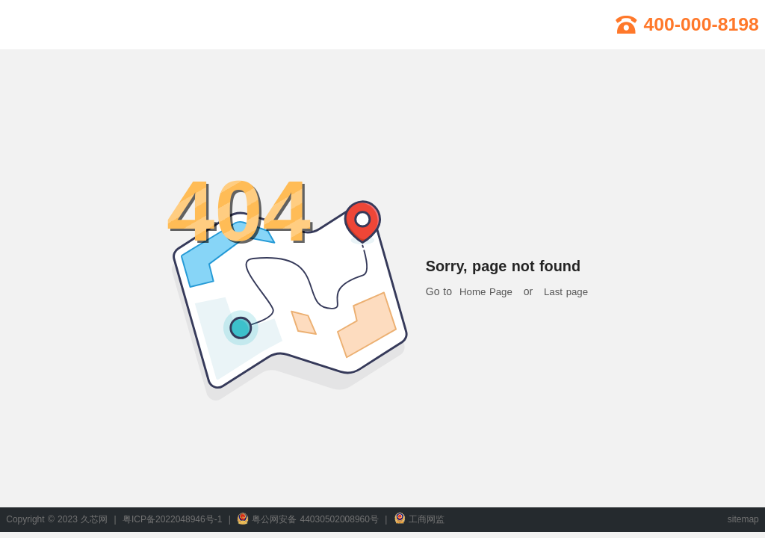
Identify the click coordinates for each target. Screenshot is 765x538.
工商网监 (419, 519)
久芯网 (64, 24)
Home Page (485, 291)
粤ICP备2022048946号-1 (172, 519)
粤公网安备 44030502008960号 (308, 519)
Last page (566, 291)
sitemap (743, 519)
